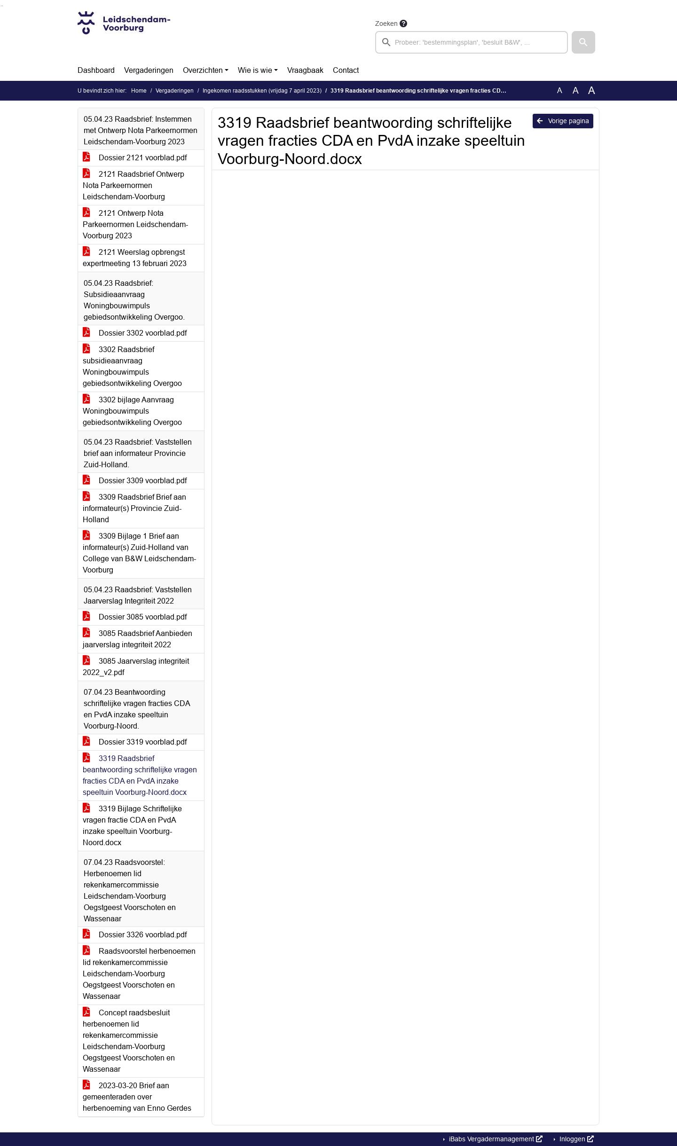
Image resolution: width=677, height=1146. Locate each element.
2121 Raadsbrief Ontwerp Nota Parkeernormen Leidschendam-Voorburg (133, 185)
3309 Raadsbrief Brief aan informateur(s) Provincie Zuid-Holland (134, 508)
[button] (583, 42)
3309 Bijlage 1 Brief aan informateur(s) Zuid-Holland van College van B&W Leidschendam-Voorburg (139, 553)
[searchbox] (471, 42)
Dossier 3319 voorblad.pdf (135, 742)
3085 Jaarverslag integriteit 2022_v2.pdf (136, 666)
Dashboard (96, 70)
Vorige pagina (563, 121)
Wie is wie (255, 70)
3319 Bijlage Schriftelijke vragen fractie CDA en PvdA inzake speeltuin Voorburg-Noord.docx (132, 826)
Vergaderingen (148, 70)
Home (139, 90)
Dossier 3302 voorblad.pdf (135, 333)
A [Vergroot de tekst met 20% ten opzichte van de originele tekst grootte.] (576, 90)
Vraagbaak (305, 70)
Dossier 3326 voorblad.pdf (135, 935)
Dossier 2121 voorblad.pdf (135, 158)
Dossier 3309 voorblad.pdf (135, 481)
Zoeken (386, 23)
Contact (346, 70)
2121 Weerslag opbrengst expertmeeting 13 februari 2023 (135, 257)
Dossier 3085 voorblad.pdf (135, 617)
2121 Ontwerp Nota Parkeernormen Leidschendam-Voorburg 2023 (135, 224)
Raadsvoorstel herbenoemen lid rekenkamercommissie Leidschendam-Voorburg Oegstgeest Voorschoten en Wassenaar (139, 973)
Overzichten (203, 70)
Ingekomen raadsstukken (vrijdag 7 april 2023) (262, 90)
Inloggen (576, 1139)
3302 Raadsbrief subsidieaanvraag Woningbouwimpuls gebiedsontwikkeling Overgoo (132, 366)
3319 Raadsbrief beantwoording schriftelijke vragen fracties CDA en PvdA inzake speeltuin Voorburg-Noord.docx (140, 775)
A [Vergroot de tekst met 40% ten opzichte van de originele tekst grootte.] (591, 90)
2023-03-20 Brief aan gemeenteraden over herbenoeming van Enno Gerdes (137, 1097)
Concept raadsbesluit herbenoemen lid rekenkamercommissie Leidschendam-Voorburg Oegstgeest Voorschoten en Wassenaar (129, 1041)
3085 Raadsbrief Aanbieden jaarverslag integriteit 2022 (137, 639)
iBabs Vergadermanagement (495, 1139)
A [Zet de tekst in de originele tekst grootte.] (559, 90)
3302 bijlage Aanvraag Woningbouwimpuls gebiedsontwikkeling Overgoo (132, 411)
